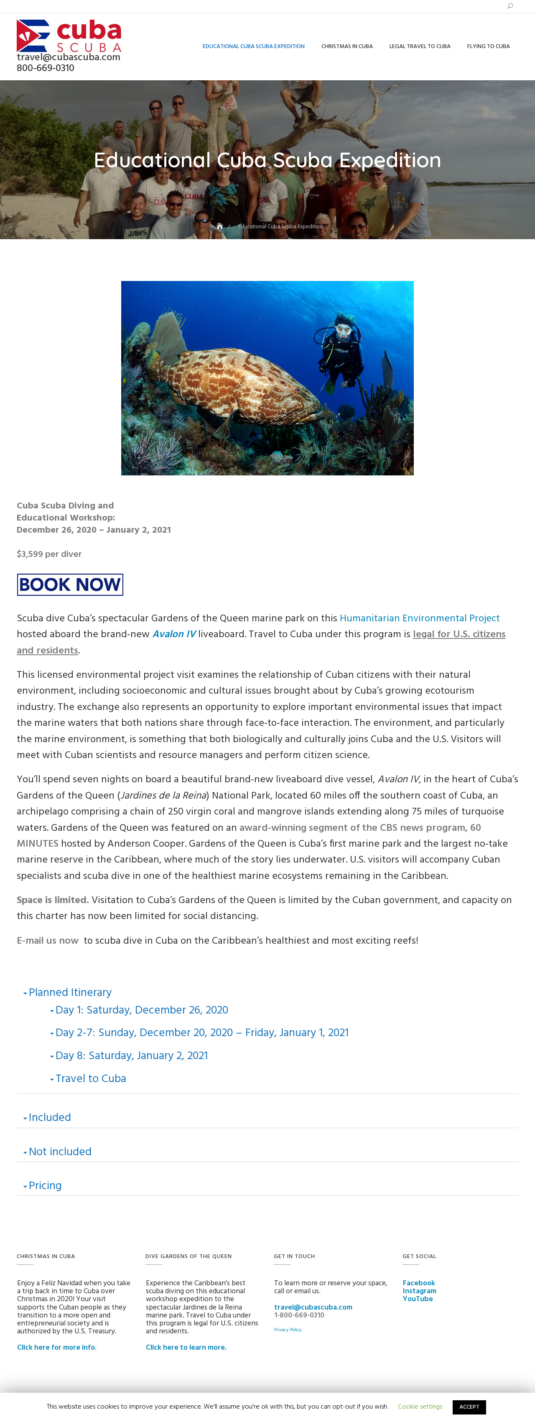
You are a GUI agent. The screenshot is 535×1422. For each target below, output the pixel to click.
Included (50, 1118)
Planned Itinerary (70, 993)
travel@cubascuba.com (313, 1308)
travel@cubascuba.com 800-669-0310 (68, 63)
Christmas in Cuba (347, 46)
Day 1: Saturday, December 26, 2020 (142, 1010)
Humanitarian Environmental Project (420, 619)
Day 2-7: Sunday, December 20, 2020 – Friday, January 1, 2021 (202, 1033)
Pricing (45, 1186)
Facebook (419, 1283)
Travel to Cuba (91, 1079)
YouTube (418, 1299)
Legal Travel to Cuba (420, 46)
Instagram (419, 1291)
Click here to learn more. (186, 1348)
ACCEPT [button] (469, 1407)
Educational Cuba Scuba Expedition (254, 46)
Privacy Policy (288, 1330)
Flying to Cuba (488, 46)
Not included (60, 1152)
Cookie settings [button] (420, 1407)
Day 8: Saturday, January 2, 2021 (132, 1056)
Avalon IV (174, 635)
